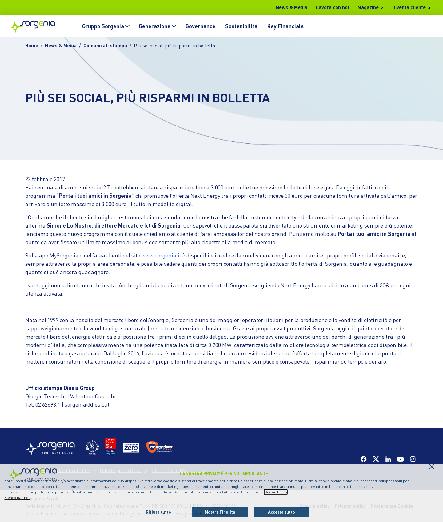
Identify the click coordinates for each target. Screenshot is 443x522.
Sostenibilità (241, 26)
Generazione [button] (154, 26)
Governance (200, 26)
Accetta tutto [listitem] (281, 512)
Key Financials (285, 26)
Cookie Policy (276, 492)
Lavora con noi (332, 7)
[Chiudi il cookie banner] (431, 465)
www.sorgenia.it (162, 255)
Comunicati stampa (105, 45)
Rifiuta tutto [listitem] (158, 512)
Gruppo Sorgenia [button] (103, 26)
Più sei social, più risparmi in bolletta (174, 45)
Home (31, 45)
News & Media (291, 7)
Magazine (368, 7)
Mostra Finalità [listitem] (220, 512)
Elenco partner (17, 497)
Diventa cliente (409, 7)
